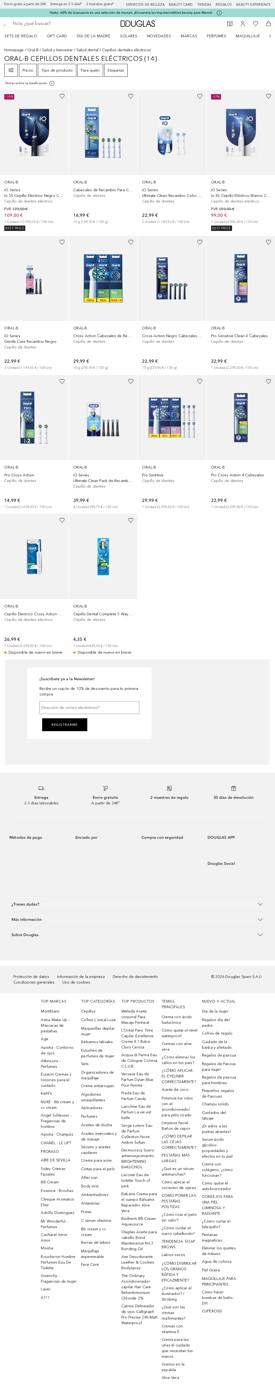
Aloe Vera (170, 1377)
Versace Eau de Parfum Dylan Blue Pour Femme (137, 1080)
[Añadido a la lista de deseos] (62, 96)
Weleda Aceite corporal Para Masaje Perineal (135, 1017)
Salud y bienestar (57, 50)
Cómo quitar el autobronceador (216, 1186)
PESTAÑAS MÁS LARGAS (176, 1158)
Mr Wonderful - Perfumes (54, 1224)
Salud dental (88, 50)
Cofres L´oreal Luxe (98, 1020)
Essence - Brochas (57, 1190)
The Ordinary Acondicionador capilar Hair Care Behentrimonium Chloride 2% (136, 1287)
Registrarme (65, 725)
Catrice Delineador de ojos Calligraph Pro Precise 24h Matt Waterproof (139, 1314)
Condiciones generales (34, 982)
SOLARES (129, 36)
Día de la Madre (94, 36)
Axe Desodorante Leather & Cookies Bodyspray (137, 1262)
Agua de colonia (216, 1261)
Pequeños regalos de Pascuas (218, 1093)
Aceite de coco (175, 1089)
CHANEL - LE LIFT (56, 1143)
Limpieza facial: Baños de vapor (176, 1126)
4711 (45, 1297)
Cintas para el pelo (98, 1169)
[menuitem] (24, 36)
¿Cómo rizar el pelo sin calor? (179, 1217)
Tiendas (204, 4)
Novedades (159, 36)
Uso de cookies (76, 982)
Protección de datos (31, 976)
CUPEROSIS (212, 1311)
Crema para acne (96, 1160)
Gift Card (57, 36)
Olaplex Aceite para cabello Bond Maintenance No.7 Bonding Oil (139, 1240)
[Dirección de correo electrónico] (89, 707)
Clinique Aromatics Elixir (57, 1202)
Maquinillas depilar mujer (98, 1031)
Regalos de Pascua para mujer (219, 1067)
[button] (137, 904)
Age (44, 1039)
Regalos (224, 4)
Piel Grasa (211, 1270)
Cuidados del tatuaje (214, 1115)
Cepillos (88, 1011)
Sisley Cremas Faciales (53, 1171)
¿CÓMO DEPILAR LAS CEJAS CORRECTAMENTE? (179, 1142)
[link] (34, 160)
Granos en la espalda (173, 1367)
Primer (86, 1212)
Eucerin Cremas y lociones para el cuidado (56, 1080)
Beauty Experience (253, 4)
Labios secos (173, 1255)
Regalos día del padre (216, 1023)
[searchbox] (51, 24)
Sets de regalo (21, 36)
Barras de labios (95, 1242)
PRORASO (50, 1151)
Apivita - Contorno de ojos (57, 1050)
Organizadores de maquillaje (97, 1075)
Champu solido (215, 1104)
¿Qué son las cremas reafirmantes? (174, 1313)
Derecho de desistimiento (135, 976)
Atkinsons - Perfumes (50, 1064)
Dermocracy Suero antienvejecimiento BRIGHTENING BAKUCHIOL (137, 1158)
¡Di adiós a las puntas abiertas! (216, 1129)
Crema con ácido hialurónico (177, 1020)
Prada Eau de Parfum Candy (133, 1096)
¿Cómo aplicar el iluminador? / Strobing (176, 1294)
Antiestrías (90, 1203)
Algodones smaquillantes (93, 1097)
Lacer (45, 1289)
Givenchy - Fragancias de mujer (59, 1278)
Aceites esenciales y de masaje (99, 1136)
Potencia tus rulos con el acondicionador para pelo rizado (177, 1106)
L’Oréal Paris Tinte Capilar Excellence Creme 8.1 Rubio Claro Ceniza (137, 1039)
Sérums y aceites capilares (96, 1150)
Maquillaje (248, 36)
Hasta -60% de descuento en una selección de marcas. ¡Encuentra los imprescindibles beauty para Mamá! (131, 12)
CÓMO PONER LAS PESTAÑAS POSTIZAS (179, 1201)
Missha (47, 1248)
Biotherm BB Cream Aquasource (138, 1221)
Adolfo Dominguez (57, 1212)
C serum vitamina (96, 1220)
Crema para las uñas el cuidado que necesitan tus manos (177, 1348)
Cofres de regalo (217, 1033)
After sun (89, 1177)
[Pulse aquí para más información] (219, 12)
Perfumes (216, 36)
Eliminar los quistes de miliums (219, 1251)
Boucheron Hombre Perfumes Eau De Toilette (58, 1262)
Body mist (90, 1186)
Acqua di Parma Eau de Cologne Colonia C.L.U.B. (139, 1061)
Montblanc (50, 1011)
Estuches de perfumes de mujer (97, 1053)
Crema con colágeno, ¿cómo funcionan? (217, 1170)
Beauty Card (181, 4)
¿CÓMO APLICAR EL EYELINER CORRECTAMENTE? (179, 1076)
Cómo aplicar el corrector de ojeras (179, 1185)
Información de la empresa (81, 976)
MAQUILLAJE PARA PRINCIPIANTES (219, 1281)
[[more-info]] (30, 83)
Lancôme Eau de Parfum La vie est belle (136, 1112)
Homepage (14, 50)
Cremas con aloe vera (177, 1046)
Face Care (90, 1264)
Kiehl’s (46, 1093)
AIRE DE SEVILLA (55, 1160)
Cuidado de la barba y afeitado (217, 1045)
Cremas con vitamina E (172, 1329)
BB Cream (50, 1182)
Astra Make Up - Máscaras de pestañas (55, 1025)
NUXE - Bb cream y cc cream (57, 1105)
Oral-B (33, 50)
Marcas (189, 36)
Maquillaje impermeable (92, 1254)
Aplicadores (92, 1108)
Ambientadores (94, 1194)
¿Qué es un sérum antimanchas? (178, 1171)
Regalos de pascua (219, 1055)
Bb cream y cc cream (93, 1232)
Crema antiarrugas (97, 1086)
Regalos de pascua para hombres (219, 1080)
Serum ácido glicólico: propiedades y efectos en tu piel (217, 1148)
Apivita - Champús (57, 1134)
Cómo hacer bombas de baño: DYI (218, 1298)
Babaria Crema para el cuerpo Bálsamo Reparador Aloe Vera (139, 1202)
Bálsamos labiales (97, 1042)
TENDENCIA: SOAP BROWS (178, 1244)
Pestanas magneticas (212, 1237)
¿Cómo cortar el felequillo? (216, 1224)
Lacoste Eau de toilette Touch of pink (135, 1180)
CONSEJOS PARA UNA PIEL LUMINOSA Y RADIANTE (217, 1205)
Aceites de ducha (96, 1125)
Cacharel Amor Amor (54, 1237)
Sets (85, 1064)
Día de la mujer (215, 1011)
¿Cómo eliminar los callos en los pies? (179, 1060)
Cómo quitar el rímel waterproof (179, 1033)
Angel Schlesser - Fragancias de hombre (56, 1121)
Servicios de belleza (145, 4)
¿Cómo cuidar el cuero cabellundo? (178, 1231)
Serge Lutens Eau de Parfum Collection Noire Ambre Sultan (136, 1134)
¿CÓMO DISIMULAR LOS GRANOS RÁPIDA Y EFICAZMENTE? (179, 1272)
